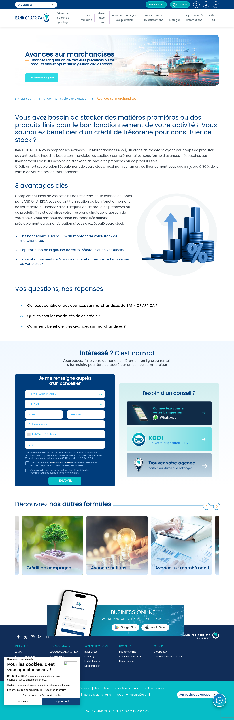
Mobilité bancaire (155, 688)
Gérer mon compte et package (64, 18)
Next (216, 505)
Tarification (102, 688)
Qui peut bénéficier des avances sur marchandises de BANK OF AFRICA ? (92, 306)
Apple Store (155, 628)
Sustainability (57, 657)
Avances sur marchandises (116, 98)
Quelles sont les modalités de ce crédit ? (63, 316)
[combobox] (33, 434)
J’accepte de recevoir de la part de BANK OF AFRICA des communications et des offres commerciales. (57, 472)
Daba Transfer (91, 666)
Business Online (127, 652)
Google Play (125, 628)
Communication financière (168, 657)
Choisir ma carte (86, 17)
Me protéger (174, 17)
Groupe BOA (160, 652)
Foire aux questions (25, 657)
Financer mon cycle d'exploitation (124, 17)
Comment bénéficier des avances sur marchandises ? (76, 326)
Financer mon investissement (153, 17)
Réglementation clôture (131, 695)
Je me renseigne (42, 77)
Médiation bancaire (126, 688)
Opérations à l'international (194, 17)
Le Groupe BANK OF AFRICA (64, 652)
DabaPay (89, 657)
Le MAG (19, 652)
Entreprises (23, 98)
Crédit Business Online (131, 657)
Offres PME (213, 17)
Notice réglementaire (97, 695)
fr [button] (216, 4)
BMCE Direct (156, 4)
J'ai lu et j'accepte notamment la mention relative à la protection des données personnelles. (61, 465)
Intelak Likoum (92, 661)
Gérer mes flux (101, 18)
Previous (206, 505)
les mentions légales (61, 463)
